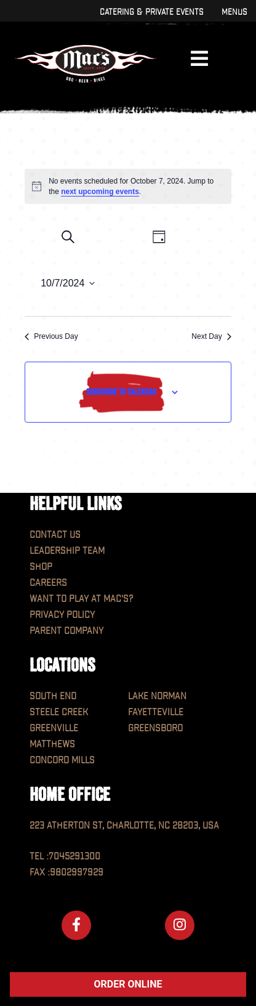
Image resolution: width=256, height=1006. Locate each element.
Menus (234, 12)
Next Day (211, 336)
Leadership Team (67, 551)
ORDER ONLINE (128, 984)
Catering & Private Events (151, 12)
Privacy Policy (62, 615)
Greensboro (155, 728)
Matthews (52, 744)
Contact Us (55, 535)
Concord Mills (62, 760)
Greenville (54, 728)
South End (53, 696)
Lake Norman (157, 696)
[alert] (128, 186)
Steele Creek (59, 712)
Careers (48, 583)
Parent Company (66, 631)
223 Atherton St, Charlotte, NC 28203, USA (124, 826)
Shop (41, 567)
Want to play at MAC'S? (81, 599)
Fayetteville (155, 712)
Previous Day (51, 336)
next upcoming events (100, 191)
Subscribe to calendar (121, 391)
